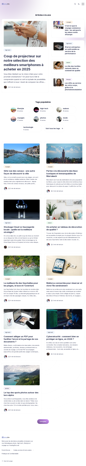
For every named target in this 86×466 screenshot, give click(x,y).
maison (68, 62)
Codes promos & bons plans (22, 450)
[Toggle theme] (79, 4)
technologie (28, 127)
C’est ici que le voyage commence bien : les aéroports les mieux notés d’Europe (73, 30)
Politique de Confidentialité (10, 453)
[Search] (75, 4)
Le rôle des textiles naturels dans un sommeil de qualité (72, 68)
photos (43, 118)
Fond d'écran (6, 450)
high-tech (7, 50)
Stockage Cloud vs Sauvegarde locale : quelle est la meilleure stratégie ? (19, 229)
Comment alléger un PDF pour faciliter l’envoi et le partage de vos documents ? (21, 339)
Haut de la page (7, 461)
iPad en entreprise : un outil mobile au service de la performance (73, 50)
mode (65, 118)
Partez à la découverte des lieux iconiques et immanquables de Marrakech (62, 173)
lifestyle (68, 79)
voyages (68, 22)
